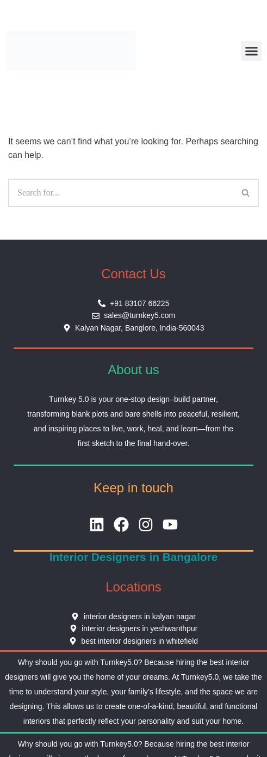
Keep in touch (133, 487)
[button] (251, 51)
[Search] (120, 193)
